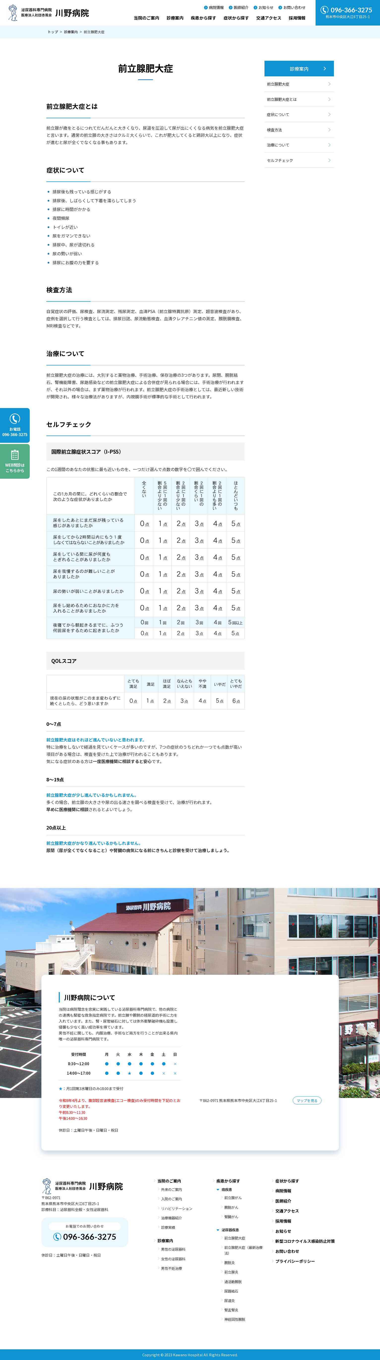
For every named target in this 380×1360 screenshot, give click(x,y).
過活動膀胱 (233, 1281)
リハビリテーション (176, 1208)
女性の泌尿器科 (173, 1258)
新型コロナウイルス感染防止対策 (305, 1241)
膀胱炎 (229, 1262)
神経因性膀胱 (234, 1319)
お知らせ (266, 7)
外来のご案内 (171, 1189)
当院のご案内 (146, 18)
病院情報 (216, 7)
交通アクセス (268, 18)
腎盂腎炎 (231, 1309)
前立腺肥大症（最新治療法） (243, 1250)
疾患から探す (203, 18)
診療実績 (168, 1227)
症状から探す (236, 18)
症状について (278, 114)
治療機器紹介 (171, 1217)
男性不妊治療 (171, 1268)
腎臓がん (231, 1216)
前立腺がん (233, 1197)
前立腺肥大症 (278, 84)
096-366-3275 (89, 1237)
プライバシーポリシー (295, 1261)
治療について (278, 145)
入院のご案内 (171, 1198)
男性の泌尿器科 (173, 1249)
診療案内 (175, 18)
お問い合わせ (294, 7)
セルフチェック (280, 160)
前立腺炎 (231, 1271)
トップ (53, 31)
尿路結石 (231, 1291)
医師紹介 (241, 7)
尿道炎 (229, 1300)
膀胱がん (231, 1207)
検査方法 (274, 129)
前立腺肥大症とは (282, 99)
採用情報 (297, 18)
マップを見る (307, 1100)
